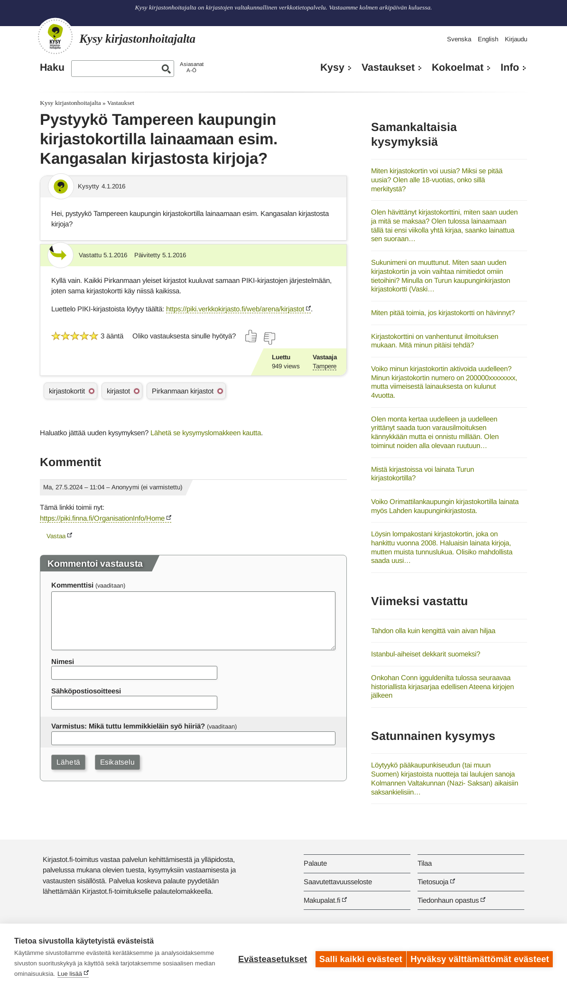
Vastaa (55, 536)
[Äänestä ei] (269, 338)
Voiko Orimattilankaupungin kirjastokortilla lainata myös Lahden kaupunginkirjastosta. (445, 505)
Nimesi (62, 661)
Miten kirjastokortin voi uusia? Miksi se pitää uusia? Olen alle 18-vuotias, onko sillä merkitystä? (436, 179)
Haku (52, 67)
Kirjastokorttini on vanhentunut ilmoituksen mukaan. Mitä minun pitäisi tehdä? (434, 340)
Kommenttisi (72, 585)
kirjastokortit (67, 391)
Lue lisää (166, 973)
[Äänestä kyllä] (251, 336)
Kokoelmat (457, 67)
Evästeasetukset (268, 957)
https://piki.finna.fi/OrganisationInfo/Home (102, 518)
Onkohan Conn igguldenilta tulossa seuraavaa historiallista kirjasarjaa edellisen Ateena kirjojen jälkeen (442, 686)
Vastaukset (388, 67)
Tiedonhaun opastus (448, 900)
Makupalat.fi (322, 900)
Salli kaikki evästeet (357, 957)
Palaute (315, 863)
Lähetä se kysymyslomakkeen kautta (205, 433)
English (488, 39)
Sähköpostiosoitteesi (86, 691)
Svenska (459, 39)
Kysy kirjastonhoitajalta (70, 102)
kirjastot (118, 391)
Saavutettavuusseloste (338, 882)
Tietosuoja (433, 882)
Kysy (332, 67)
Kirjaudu (516, 39)
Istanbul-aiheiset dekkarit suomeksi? (425, 654)
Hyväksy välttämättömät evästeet (479, 957)
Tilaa (425, 863)
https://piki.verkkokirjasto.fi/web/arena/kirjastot (235, 309)
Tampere (324, 366)
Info (510, 67)
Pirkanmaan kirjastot (183, 391)
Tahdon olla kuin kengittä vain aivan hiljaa (433, 630)
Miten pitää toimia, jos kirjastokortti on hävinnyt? (443, 313)
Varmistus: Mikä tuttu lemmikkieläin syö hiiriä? (128, 726)
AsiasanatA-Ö (192, 67)
